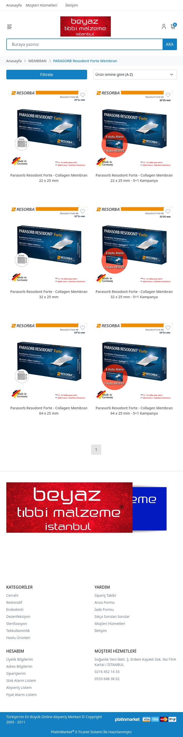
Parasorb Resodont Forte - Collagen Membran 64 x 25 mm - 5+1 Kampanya (134, 411)
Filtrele (46, 74)
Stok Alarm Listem (21, 680)
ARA (169, 44)
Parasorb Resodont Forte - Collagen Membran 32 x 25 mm (49, 294)
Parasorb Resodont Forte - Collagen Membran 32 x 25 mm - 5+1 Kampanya (134, 294)
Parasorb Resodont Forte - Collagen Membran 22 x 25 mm (49, 178)
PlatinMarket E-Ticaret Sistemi (76, 731)
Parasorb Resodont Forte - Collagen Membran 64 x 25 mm (49, 411)
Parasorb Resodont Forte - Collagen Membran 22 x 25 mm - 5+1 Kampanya (134, 178)
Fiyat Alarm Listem (21, 694)
